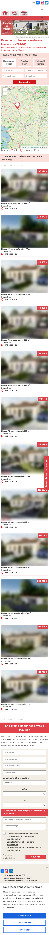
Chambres (30, 76)
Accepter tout (24, 916)
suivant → (21, 166)
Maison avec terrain (8, 62)
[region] (24, 909)
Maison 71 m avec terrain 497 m (15, 385)
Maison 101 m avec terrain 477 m (16, 249)
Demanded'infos (4, 13)
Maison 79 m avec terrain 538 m (15, 567)
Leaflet (24, 147)
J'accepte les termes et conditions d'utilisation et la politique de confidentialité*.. (24, 842)
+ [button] (5, 90)
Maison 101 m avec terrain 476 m (16, 613)
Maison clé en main (40, 62)
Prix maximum (8, 76)
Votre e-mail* (11, 773)
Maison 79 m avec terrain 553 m (15, 431)
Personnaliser (24, 923)
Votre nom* (10, 752)
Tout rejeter (24, 930)
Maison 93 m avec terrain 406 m (16, 659)
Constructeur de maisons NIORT (17, 878)
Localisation (8, 70)
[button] (33, 3)
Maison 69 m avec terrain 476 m (16, 476)
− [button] (5, 93)
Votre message (11, 826)
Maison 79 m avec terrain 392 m (15, 704)
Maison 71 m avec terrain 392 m (15, 203)
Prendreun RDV (24, 13)
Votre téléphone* (12, 765)
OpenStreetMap (34, 147)
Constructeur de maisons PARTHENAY (20, 881)
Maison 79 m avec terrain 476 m (15, 294)
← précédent (7, 166)
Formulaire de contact (46, 472)
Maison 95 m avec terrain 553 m (15, 522)
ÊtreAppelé (14, 13)
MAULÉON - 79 (10, 208)
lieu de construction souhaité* (18, 820)
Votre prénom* (11, 759)
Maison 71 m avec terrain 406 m (15, 340)
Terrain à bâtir (24, 62)
